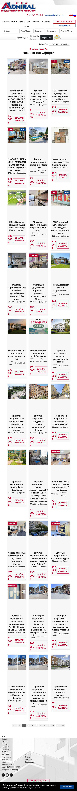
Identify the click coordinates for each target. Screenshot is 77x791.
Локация (36, 22)
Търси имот (47, 37)
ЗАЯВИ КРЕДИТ (64, 25)
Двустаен (5, 754)
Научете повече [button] (34, 788)
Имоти (14, 22)
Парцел (28, 754)
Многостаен (6, 757)
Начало (6, 22)
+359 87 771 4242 (13, 767)
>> (63, 725)
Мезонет (5, 759)
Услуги (22, 22)
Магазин (28, 759)
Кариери (5, 747)
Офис (27, 757)
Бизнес (4, 742)
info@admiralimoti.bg (10, 769)
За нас (26, 26)
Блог (28, 22)
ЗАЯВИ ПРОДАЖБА (64, 22)
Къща (4, 762)
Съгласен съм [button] (67, 786)
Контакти (46, 22)
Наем (34, 39)
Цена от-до (22, 37)
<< (14, 725)
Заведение (29, 762)
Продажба (35, 36)
